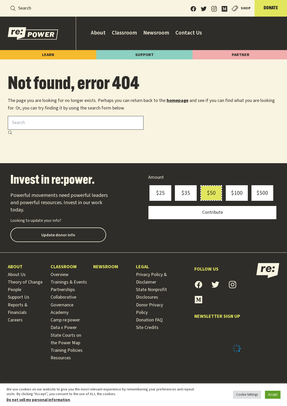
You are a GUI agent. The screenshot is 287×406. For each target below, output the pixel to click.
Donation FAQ (149, 320)
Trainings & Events (69, 282)
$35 (185, 193)
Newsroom (105, 267)
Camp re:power (65, 320)
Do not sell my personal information (38, 400)
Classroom (64, 267)
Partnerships (63, 289)
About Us (17, 274)
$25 (160, 193)
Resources (61, 358)
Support (147, 55)
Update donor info (58, 234)
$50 (211, 193)
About (15, 267)
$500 (262, 193)
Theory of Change (25, 282)
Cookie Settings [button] (247, 394)
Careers (15, 320)
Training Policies (67, 350)
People (14, 289)
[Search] (13, 8)
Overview (60, 274)
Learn (49, 55)
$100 (237, 193)
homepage (177, 100)
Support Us (18, 297)
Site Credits (147, 327)
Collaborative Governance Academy (63, 305)
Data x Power (64, 327)
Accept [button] (272, 394)
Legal (142, 267)
